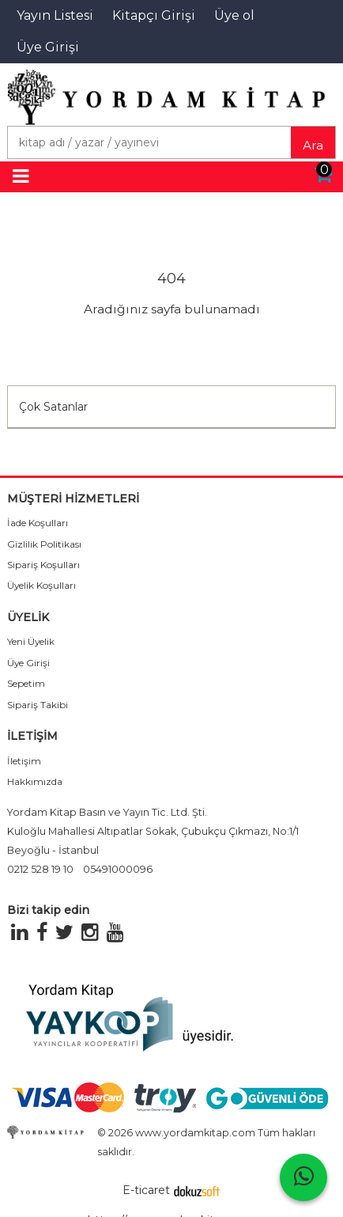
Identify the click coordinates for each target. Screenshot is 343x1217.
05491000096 (118, 869)
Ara (313, 145)
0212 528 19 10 (40, 869)
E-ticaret (146, 1190)
